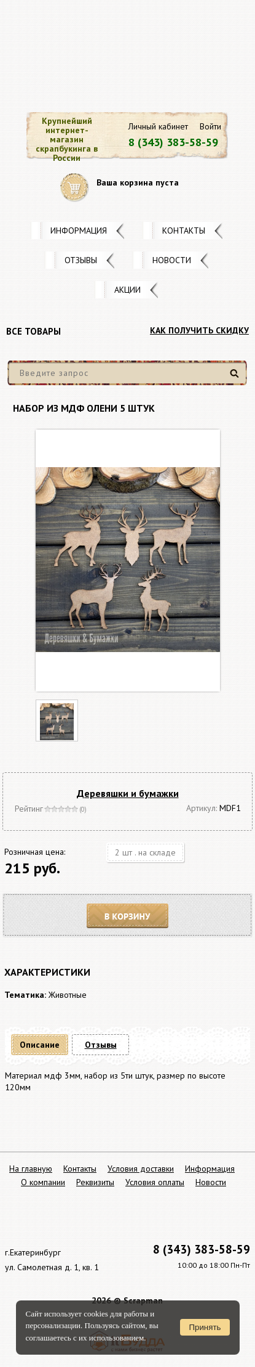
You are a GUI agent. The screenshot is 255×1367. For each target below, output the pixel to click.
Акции (127, 289)
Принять (205, 1327)
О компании (43, 1182)
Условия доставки (141, 1168)
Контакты (183, 230)
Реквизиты (95, 1182)
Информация (78, 230)
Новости (171, 260)
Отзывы (81, 260)
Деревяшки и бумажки (128, 793)
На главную (30, 1168)
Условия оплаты (154, 1182)
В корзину (128, 916)
